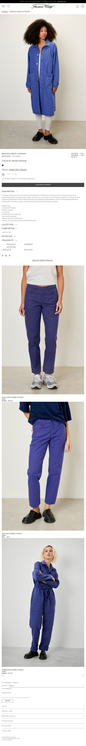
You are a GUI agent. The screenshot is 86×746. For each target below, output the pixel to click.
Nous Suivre (6, 726)
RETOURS (28, 250)
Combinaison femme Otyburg (12, 670)
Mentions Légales (8, 716)
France (15, 683)
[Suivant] (83, 675)
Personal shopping (11, 246)
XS (3, 174)
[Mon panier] (82, 6)
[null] (3, 165)
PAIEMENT (28, 245)
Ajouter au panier (43, 185)
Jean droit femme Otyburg (12, 533)
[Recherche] (8, 6)
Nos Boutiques (7, 721)
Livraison (6, 250)
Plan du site (6, 731)
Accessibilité (7, 688)
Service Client (7, 711)
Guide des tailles (18, 170)
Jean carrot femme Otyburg (12, 397)
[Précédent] (3, 675)
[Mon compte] (77, 6)
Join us (4, 706)
